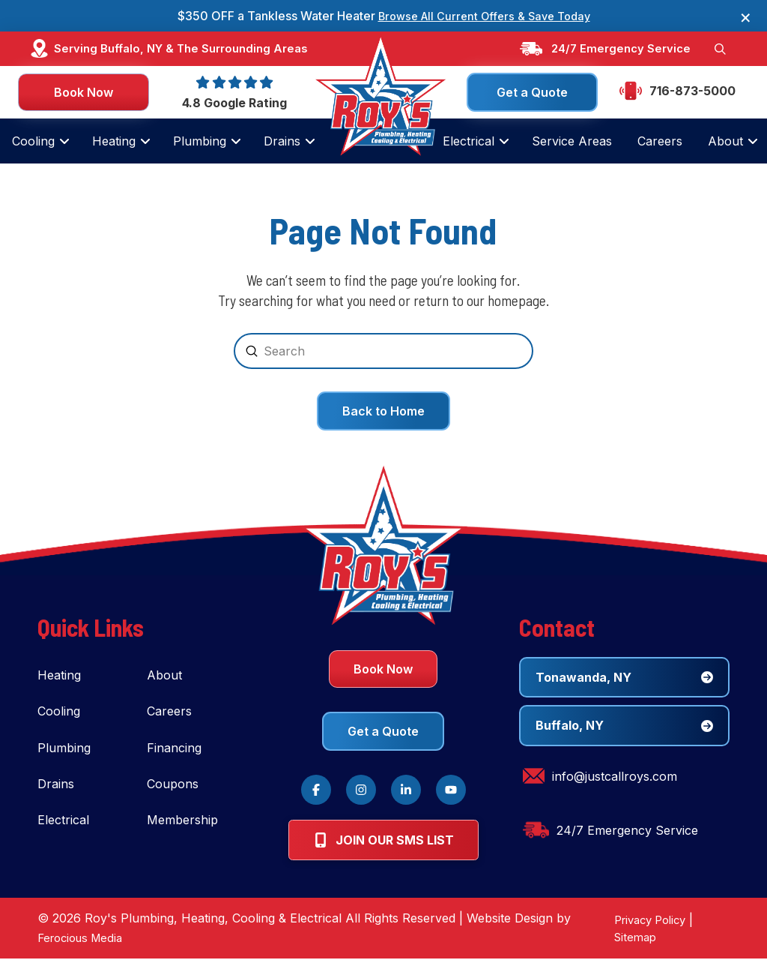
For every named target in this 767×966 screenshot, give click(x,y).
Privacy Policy (645, 927)
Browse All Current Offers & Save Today (484, 15)
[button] (719, 50)
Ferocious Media (84, 945)
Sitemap (628, 944)
